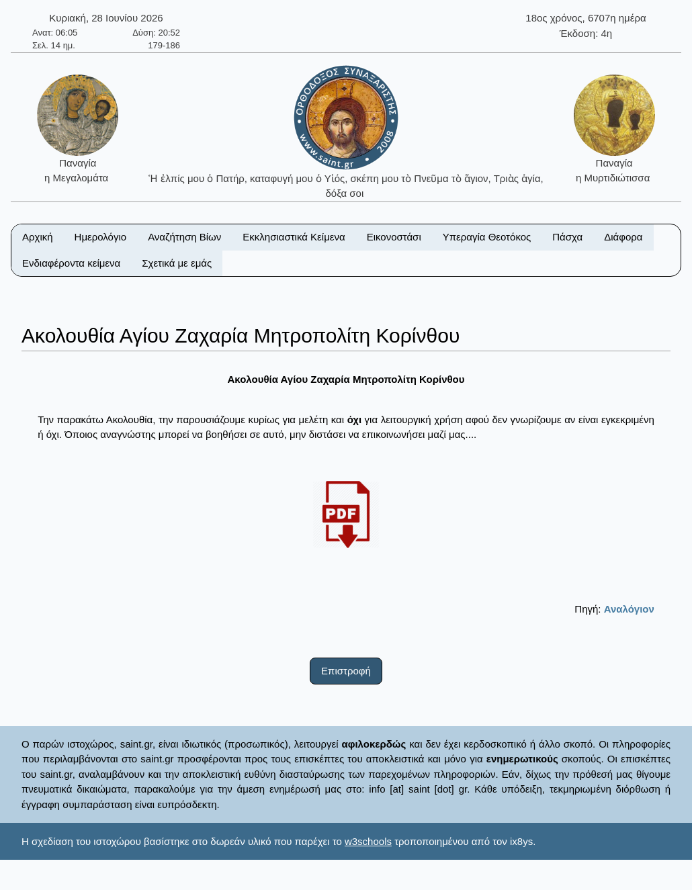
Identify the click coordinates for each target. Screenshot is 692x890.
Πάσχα (567, 236)
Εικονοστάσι (394, 236)
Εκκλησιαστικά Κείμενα (294, 236)
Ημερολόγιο (101, 236)
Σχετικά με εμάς (177, 263)
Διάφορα (623, 236)
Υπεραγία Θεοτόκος (487, 236)
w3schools (368, 841)
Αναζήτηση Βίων (184, 236)
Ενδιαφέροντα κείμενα (71, 263)
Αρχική (37, 236)
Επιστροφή (346, 670)
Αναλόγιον (629, 609)
